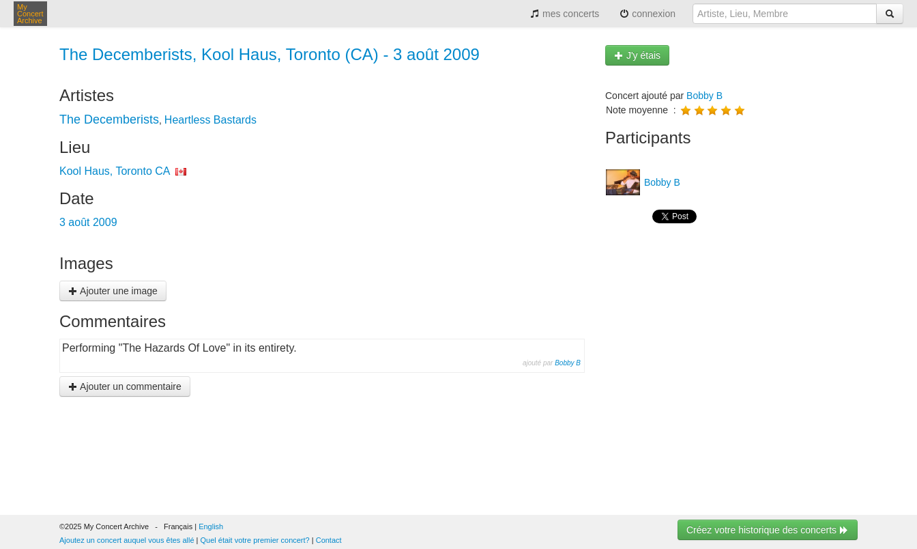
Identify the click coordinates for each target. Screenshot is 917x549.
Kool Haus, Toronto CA (114, 171)
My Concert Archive (30, 14)
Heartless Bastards (210, 120)
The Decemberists (109, 119)
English (211, 526)
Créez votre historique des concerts (767, 529)
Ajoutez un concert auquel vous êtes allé (126, 540)
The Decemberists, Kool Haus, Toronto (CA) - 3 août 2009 (269, 54)
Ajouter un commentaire (124, 386)
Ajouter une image (113, 290)
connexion (647, 13)
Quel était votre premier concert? (255, 540)
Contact (329, 540)
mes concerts (564, 13)
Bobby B (568, 363)
